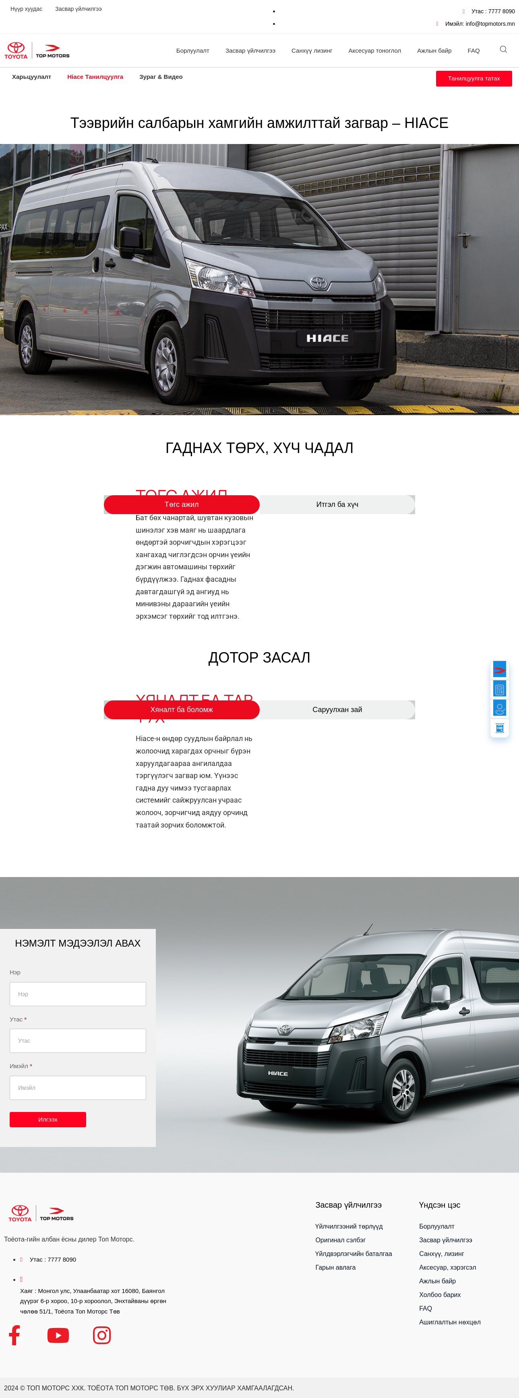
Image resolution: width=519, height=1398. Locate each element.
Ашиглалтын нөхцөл (450, 1322)
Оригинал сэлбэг (340, 1240)
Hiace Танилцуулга (95, 76)
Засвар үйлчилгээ (78, 9)
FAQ (474, 50)
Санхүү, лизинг (441, 1253)
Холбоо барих (440, 1294)
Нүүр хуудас (26, 9)
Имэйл (21, 1065)
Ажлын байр (434, 50)
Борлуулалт (192, 50)
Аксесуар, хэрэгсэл (447, 1267)
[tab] (182, 504)
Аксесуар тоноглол (375, 50)
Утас (18, 1019)
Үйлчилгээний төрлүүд (349, 1226)
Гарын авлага (335, 1267)
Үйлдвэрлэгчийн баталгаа (353, 1253)
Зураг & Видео (161, 76)
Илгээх (48, 1119)
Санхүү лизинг (312, 50)
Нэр (15, 972)
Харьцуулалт (31, 76)
